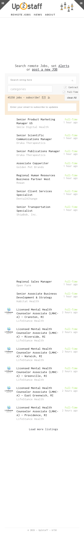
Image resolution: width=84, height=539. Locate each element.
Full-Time (72, 92)
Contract (73, 87)
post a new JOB (44, 69)
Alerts (63, 66)
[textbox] (33, 89)
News (38, 14)
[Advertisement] (42, 41)
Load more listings (43, 429)
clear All (72, 97)
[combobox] (30, 89)
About (50, 14)
